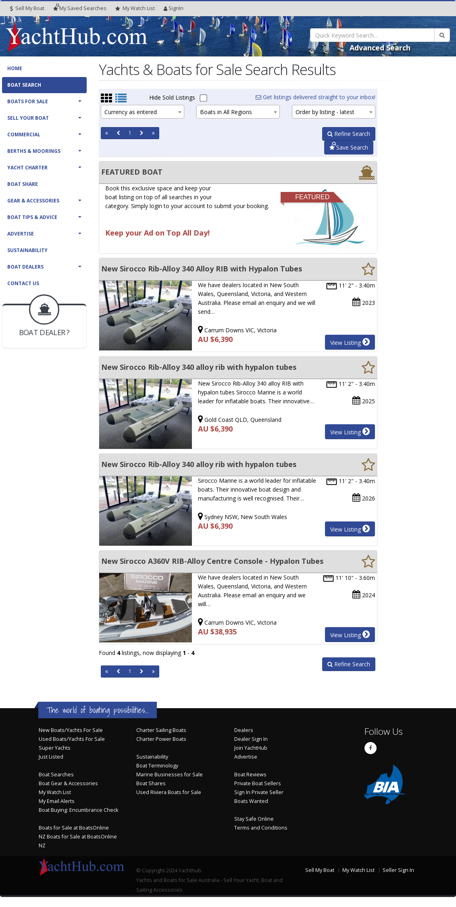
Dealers (243, 730)
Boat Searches (56, 774)
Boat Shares (151, 783)
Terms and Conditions (260, 827)
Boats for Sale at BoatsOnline (74, 827)
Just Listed (51, 756)
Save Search (348, 147)
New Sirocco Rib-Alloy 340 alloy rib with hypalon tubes (198, 367)
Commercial (23, 134)
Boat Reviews (250, 774)
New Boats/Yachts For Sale (71, 730)
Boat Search (24, 84)
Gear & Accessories (33, 200)
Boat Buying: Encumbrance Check (78, 810)
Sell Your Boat (28, 118)
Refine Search (348, 134)
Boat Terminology (157, 765)
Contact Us (23, 283)
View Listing (350, 342)
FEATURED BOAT (131, 171)
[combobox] (142, 112)
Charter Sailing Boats (161, 730)
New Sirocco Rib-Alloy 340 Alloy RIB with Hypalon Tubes (201, 268)
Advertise (20, 233)
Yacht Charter (27, 167)
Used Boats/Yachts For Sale (72, 739)
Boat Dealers (25, 266)
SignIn (173, 8)
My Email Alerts (57, 801)
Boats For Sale (27, 101)
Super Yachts (55, 747)
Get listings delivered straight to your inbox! (315, 97)
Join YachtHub (250, 747)
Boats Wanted (251, 801)
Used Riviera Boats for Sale (168, 792)
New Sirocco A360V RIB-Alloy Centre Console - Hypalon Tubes (212, 561)
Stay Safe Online (254, 818)
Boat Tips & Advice (32, 217)
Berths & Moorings (33, 151)
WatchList (135, 8)
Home (14, 68)
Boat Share (22, 184)
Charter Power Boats (161, 739)
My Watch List (55, 792)
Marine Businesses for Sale (169, 774)
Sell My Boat (27, 8)
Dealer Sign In (251, 739)
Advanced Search (380, 47)
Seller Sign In (398, 870)
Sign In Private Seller (258, 792)
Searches (79, 8)
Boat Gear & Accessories (68, 783)
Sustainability (27, 250)
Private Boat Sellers (257, 783)
